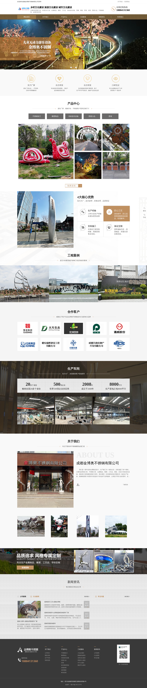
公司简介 (47, 653)
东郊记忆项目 (82, 658)
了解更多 (125, 484)
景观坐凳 (63, 667)
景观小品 (91, 116)
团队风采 (47, 655)
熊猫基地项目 (82, 655)
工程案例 (83, 17)
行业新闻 (36, 596)
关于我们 (120, 1)
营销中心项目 (82, 660)
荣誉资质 (47, 660)
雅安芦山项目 (82, 665)
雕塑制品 (55, 116)
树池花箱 (63, 672)
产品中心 (64, 17)
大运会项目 (81, 653)
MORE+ (86, 596)
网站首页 (27, 17)
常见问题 (101, 596)
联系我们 (127, 1)
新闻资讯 (102, 17)
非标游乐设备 (73, 116)
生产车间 (47, 658)
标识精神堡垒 (65, 665)
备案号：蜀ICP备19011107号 (73, 684)
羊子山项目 (81, 662)
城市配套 (63, 670)
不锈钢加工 (37, 116)
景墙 (110, 116)
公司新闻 (23, 596)
